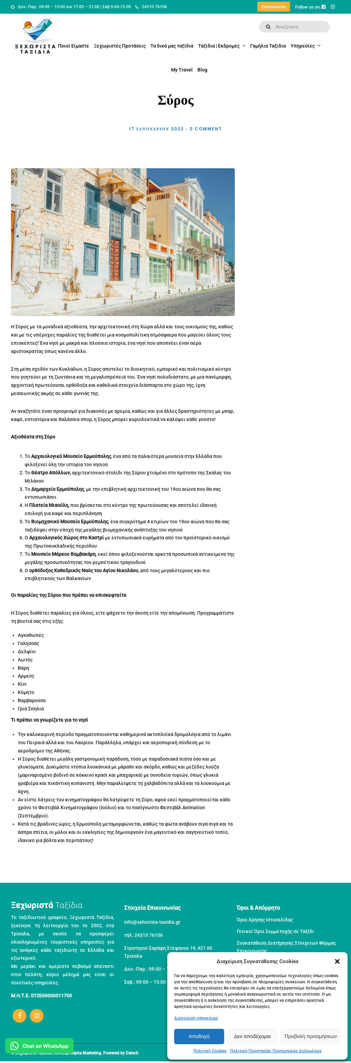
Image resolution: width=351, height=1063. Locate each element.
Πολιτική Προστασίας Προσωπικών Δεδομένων (276, 1051)
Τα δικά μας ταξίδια (171, 46)
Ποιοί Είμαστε (73, 46)
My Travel (182, 70)
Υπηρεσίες (303, 46)
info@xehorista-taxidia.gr (152, 922)
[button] (337, 961)
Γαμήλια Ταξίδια (268, 46)
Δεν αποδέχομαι (252, 1036)
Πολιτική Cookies (210, 1051)
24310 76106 (151, 6)
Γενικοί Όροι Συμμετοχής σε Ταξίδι (275, 931)
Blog (202, 70)
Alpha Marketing (86, 1053)
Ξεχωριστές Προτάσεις (120, 46)
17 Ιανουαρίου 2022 (156, 129)
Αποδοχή (199, 1036)
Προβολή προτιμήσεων (311, 1036)
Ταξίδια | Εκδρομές (219, 46)
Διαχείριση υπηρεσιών (196, 1018)
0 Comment (206, 129)
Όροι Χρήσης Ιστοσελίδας (265, 919)
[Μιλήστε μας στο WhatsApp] (39, 1047)
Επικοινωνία (274, 6)
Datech (132, 1053)
